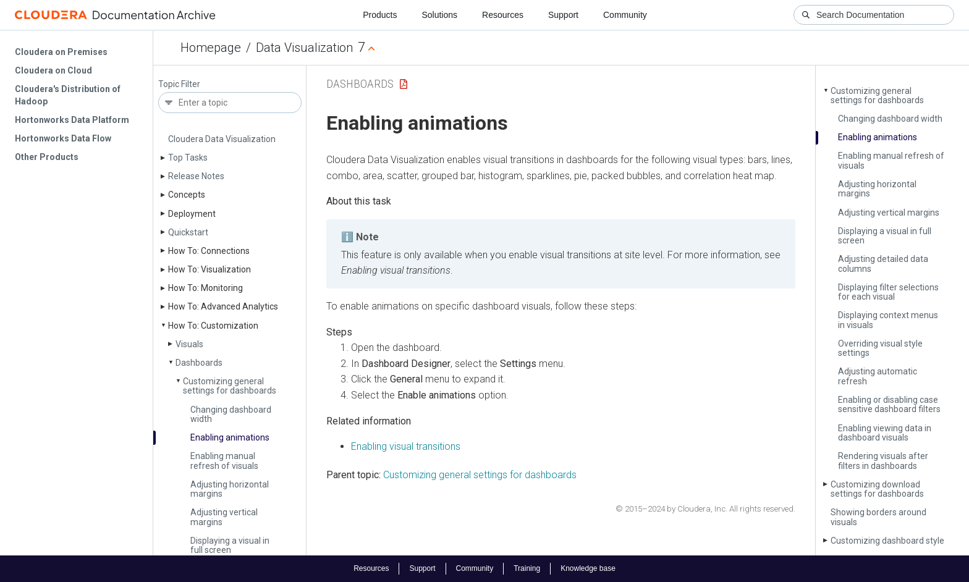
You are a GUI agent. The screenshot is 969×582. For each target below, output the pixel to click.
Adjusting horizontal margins (229, 489)
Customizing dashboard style (887, 541)
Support (563, 15)
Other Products (46, 157)
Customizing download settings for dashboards (877, 489)
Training (527, 568)
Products (380, 15)
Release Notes (196, 176)
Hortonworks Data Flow (63, 138)
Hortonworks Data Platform (72, 120)
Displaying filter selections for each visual (888, 292)
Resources (502, 15)
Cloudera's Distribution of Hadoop (68, 95)
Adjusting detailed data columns (883, 263)
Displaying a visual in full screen (229, 545)
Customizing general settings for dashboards (229, 385)
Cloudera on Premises (61, 52)
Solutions (439, 15)
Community (625, 15)
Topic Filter (179, 84)
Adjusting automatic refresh (877, 376)
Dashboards (199, 363)
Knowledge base (588, 568)
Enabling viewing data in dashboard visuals (884, 432)
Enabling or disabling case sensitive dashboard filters (889, 404)
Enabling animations (229, 437)
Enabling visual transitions (405, 446)
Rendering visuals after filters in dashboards (883, 460)
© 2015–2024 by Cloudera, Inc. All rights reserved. (705, 508)
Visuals (189, 344)
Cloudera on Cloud (53, 70)
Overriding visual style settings (880, 348)
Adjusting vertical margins (224, 516)
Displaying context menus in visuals (888, 319)
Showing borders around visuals (878, 516)
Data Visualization (304, 47)
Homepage (210, 47)
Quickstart (188, 232)
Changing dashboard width (230, 414)
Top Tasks (188, 157)
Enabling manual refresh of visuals (224, 460)
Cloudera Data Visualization (222, 139)
